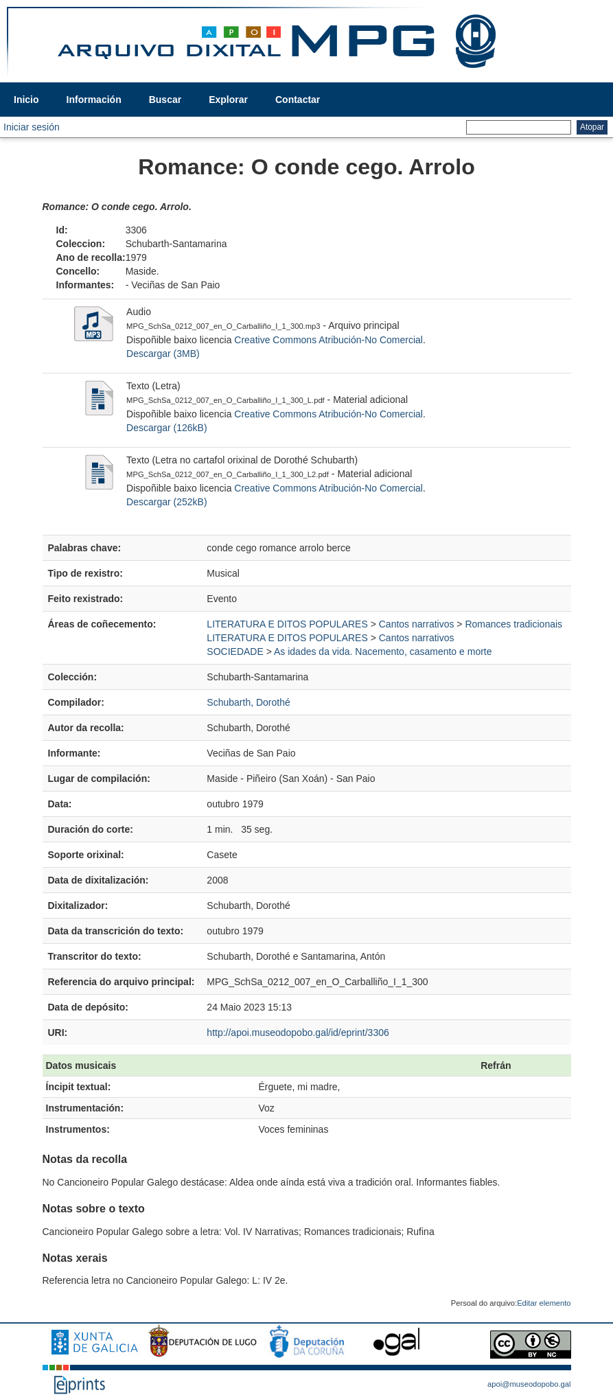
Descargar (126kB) (166, 427)
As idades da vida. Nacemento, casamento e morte (383, 651)
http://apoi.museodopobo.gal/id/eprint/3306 (298, 1032)
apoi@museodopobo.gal (528, 1384)
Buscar (165, 99)
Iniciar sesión (31, 127)
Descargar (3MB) (163, 353)
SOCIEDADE (235, 651)
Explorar (228, 99)
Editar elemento (543, 1303)
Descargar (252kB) (166, 501)
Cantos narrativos (416, 624)
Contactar (297, 99)
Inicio (26, 99)
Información (94, 99)
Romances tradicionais (513, 624)
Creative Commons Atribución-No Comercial (328, 339)
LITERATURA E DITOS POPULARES (287, 624)
